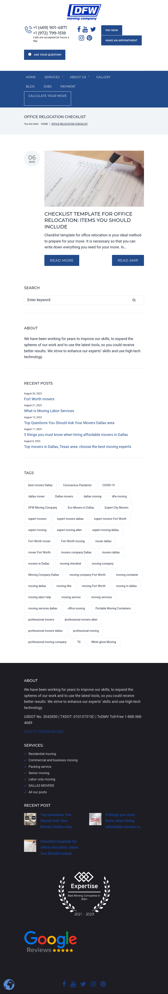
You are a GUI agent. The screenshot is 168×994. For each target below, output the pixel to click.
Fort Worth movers (39, 390)
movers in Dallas (38, 554)
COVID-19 (108, 476)
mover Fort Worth (39, 543)
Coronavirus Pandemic (77, 476)
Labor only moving (42, 770)
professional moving (86, 621)
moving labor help (39, 588)
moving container (127, 565)
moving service (71, 588)
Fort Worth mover (39, 532)
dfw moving (119, 487)
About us (79, 77)
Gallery (105, 77)
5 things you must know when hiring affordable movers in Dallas (76, 425)
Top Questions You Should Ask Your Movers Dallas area (69, 413)
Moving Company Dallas (43, 565)
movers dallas (111, 543)
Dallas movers (64, 487)
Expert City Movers (116, 498)
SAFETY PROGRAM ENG (44, 723)
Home (31, 77)
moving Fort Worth (94, 577)
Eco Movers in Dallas (81, 498)
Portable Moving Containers (113, 599)
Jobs (30, 87)
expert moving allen (69, 521)
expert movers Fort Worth (110, 509)
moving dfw (64, 577)
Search (139, 291)
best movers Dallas (40, 476)
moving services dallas (42, 599)
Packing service (40, 758)
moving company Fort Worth (88, 565)
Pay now (111, 30)
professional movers (41, 610)
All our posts (38, 783)
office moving (76, 599)
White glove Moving (103, 633)
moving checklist (70, 554)
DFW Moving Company (42, 498)
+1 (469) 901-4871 (50, 27)
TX (79, 633)
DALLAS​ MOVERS (41, 777)
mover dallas (103, 532)
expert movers (37, 509)
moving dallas (37, 577)
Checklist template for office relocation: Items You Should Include (88, 211)
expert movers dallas (70, 509)
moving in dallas (126, 577)
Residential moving (42, 745)
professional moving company (47, 633)
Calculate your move (89, 87)
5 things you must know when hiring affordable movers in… (123, 812)
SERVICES (52, 77)
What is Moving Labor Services (49, 402)
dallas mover (36, 487)
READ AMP (127, 251)
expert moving (37, 521)
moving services (101, 588)
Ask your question (44, 54)
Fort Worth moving (73, 532)
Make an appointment (121, 40)
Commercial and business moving (53, 751)
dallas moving (92, 487)
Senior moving (39, 764)
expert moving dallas (105, 521)
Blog (125, 77)
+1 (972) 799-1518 (49, 33)
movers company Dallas (76, 543)
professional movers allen (81, 610)
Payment (50, 87)
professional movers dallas (45, 621)
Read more (62, 251)
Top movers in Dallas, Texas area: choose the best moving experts (77, 437)
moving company (103, 554)
